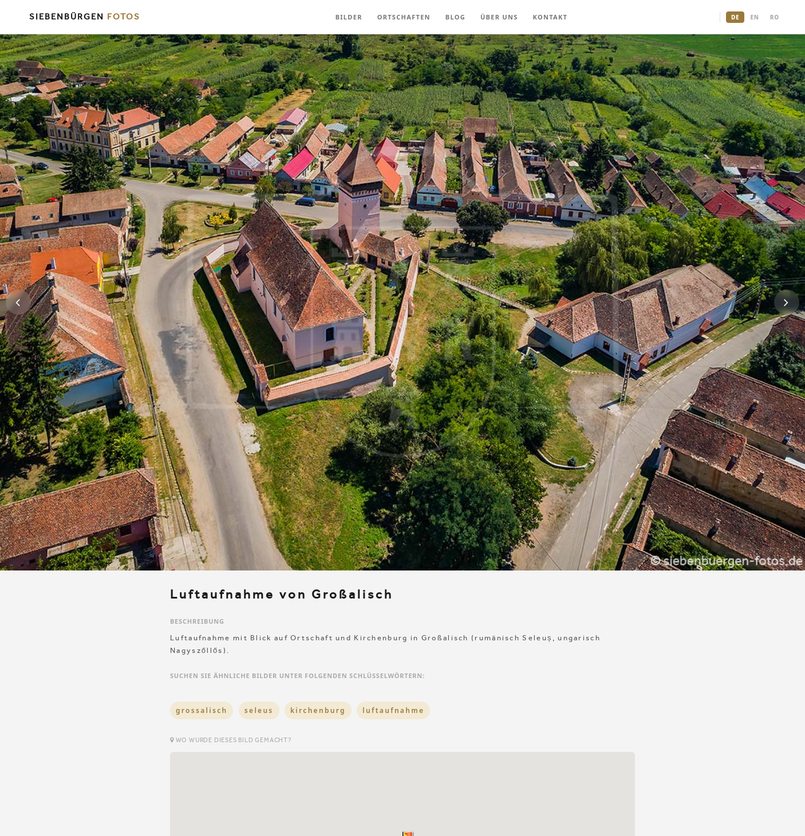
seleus (259, 710)
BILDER (349, 17)
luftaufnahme (393, 710)
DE (735, 17)
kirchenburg (318, 710)
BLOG (455, 17)
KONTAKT (550, 17)
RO (774, 17)
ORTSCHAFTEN (404, 17)
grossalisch (201, 710)
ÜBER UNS (499, 17)
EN (754, 17)
